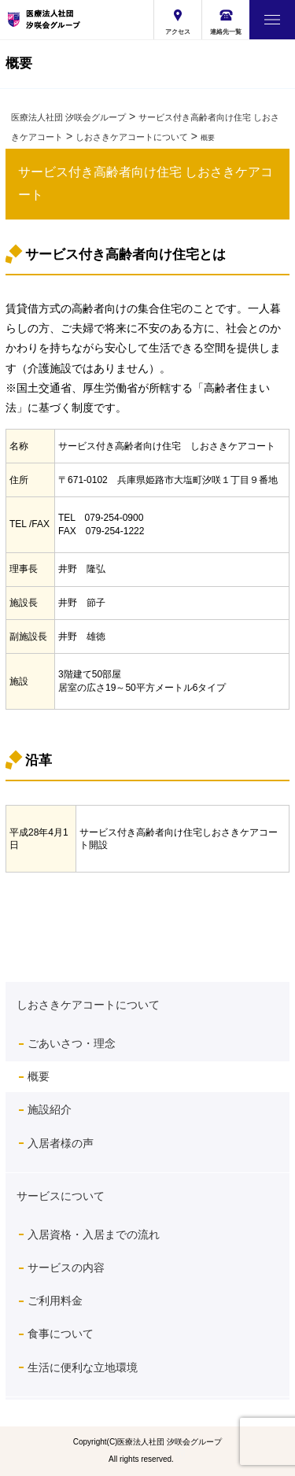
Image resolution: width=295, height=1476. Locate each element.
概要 (39, 1076)
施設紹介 (50, 1109)
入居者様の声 (61, 1143)
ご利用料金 (55, 1300)
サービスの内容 (66, 1267)
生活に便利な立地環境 (83, 1367)
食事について (66, 1333)
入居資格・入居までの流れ (94, 1234)
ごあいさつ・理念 (72, 1043)
